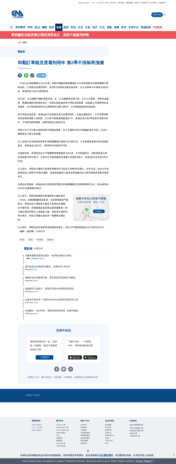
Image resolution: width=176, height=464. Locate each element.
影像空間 (144, 3)
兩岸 (51, 27)
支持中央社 (157, 15)
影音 (123, 27)
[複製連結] (32, 75)
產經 (58, 27)
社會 (87, 27)
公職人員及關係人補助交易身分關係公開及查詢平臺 (136, 436)
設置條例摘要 (87, 435)
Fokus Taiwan (110, 3)
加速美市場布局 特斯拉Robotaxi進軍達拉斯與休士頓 (51, 299)
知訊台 (108, 441)
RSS (107, 447)
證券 (66, 27)
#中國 (22, 240)
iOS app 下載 (62, 425)
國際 (44, 27)
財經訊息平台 (111, 438)
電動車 (28, 248)
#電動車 (50, 240)
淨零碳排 (121, 3)
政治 (37, 27)
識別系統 (85, 428)
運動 (109, 27)
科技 (73, 27)
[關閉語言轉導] (174, 460)
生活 (80, 27)
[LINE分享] (26, 75)
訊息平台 (109, 435)
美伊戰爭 (20, 27)
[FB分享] (20, 75)
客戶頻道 (153, 3)
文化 (102, 27)
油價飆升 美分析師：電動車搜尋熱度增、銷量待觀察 (51, 310)
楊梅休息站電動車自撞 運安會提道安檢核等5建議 (50, 277)
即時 (30, 27)
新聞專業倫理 (87, 438)
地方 (94, 27)
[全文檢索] (165, 15)
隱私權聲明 (86, 444)
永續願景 (161, 3)
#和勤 (30, 240)
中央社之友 (110, 444)
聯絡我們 (85, 447)
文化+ (59, 444)
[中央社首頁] (17, 14)
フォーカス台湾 (97, 3)
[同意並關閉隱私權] (174, 455)
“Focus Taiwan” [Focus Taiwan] (144, 461)
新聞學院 (60, 450)
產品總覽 (109, 425)
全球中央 (133, 27)
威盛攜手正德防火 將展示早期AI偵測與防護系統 (49, 288)
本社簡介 (85, 425)
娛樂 (116, 27)
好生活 (137, 3)
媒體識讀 (129, 3)
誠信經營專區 (87, 441)
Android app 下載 (63, 430)
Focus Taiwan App (62, 436)
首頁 (19, 42)
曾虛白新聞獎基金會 (136, 426)
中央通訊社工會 (136, 446)
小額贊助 (44, 357)
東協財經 (146, 27)
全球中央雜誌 (62, 441)
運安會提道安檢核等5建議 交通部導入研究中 (48, 266)
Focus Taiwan (83, 3)
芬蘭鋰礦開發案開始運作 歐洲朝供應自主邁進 (48, 255)
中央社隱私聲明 (105, 455)
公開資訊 (85, 431)
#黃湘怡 (40, 240)
